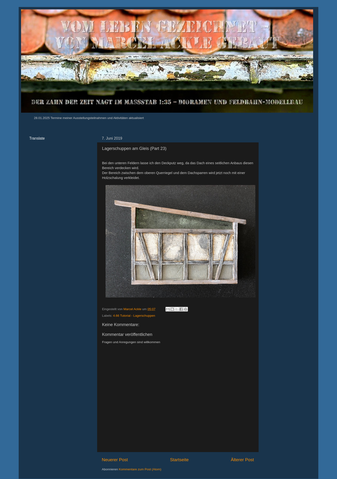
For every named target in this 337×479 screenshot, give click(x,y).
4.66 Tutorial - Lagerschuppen (134, 315)
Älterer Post (242, 459)
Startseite (179, 459)
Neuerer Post (115, 459)
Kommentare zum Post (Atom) (140, 469)
